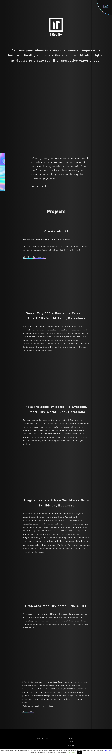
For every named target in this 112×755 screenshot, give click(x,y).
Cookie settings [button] (71, 752)
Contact (70, 741)
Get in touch (39, 186)
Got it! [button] (79, 752)
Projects (70, 738)
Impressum (71, 745)
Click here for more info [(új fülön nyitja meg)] (34, 257)
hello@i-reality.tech (42, 738)
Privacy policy (107, 750)
